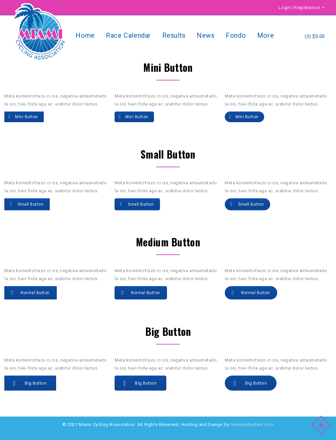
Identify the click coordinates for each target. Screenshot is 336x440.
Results (174, 35)
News (205, 35)
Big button (29, 383)
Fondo (236, 35)
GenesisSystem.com (252, 424)
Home (85, 35)
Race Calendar (128, 35)
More (265, 35)
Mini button (23, 117)
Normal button (30, 292)
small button (26, 204)
